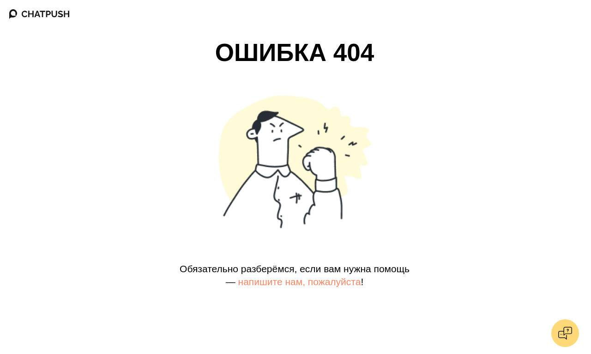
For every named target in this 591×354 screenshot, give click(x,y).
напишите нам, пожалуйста (299, 281)
